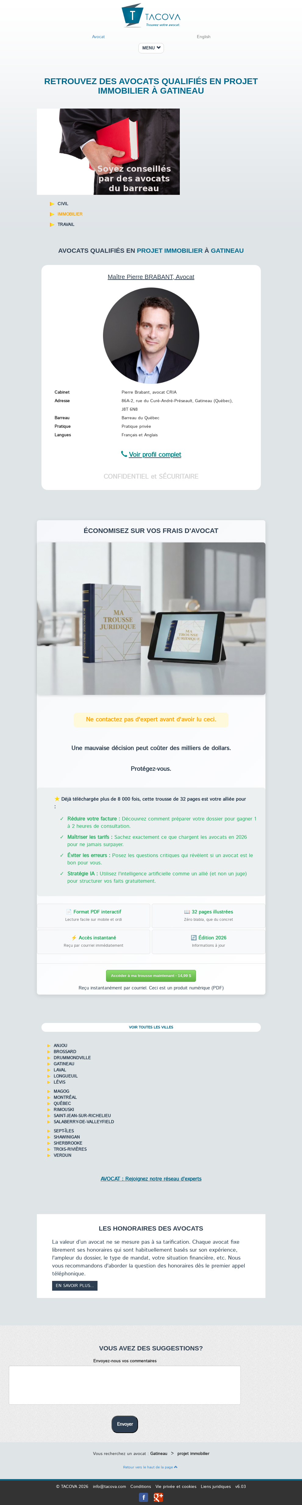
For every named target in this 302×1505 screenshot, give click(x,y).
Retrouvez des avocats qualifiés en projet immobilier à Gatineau (151, 86)
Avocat (98, 37)
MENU (151, 48)
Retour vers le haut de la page (150, 1467)
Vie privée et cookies (175, 1487)
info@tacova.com (109, 1487)
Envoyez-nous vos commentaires (124, 1361)
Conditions (140, 1487)
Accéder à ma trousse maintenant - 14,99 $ (151, 975)
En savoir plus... (75, 1286)
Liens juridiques (216, 1487)
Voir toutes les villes (151, 1027)
